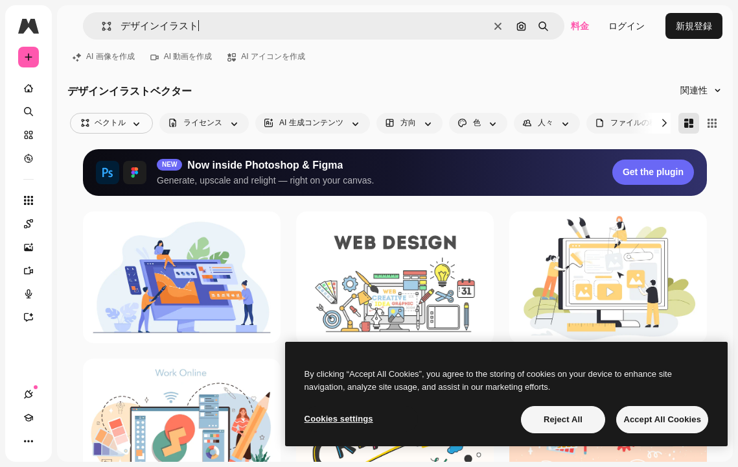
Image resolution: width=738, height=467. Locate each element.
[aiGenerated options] (312, 123)
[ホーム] (28, 88)
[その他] (28, 441)
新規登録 (694, 26)
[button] (101, 26)
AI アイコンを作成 (266, 56)
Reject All (563, 419)
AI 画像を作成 (104, 56)
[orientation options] (409, 123)
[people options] (547, 123)
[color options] (478, 123)
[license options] (204, 123)
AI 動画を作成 (181, 56)
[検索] (28, 111)
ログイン (626, 26)
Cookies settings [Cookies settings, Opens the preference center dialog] (339, 419)
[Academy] (28, 417)
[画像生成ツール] (28, 247)
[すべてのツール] (28, 200)
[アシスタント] (28, 317)
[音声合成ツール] (28, 293)
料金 (580, 26)
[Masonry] (688, 123)
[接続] (28, 394)
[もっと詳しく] (28, 158)
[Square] (712, 123)
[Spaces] (28, 223)
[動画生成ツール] (28, 270)
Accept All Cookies (662, 419)
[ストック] (28, 135)
